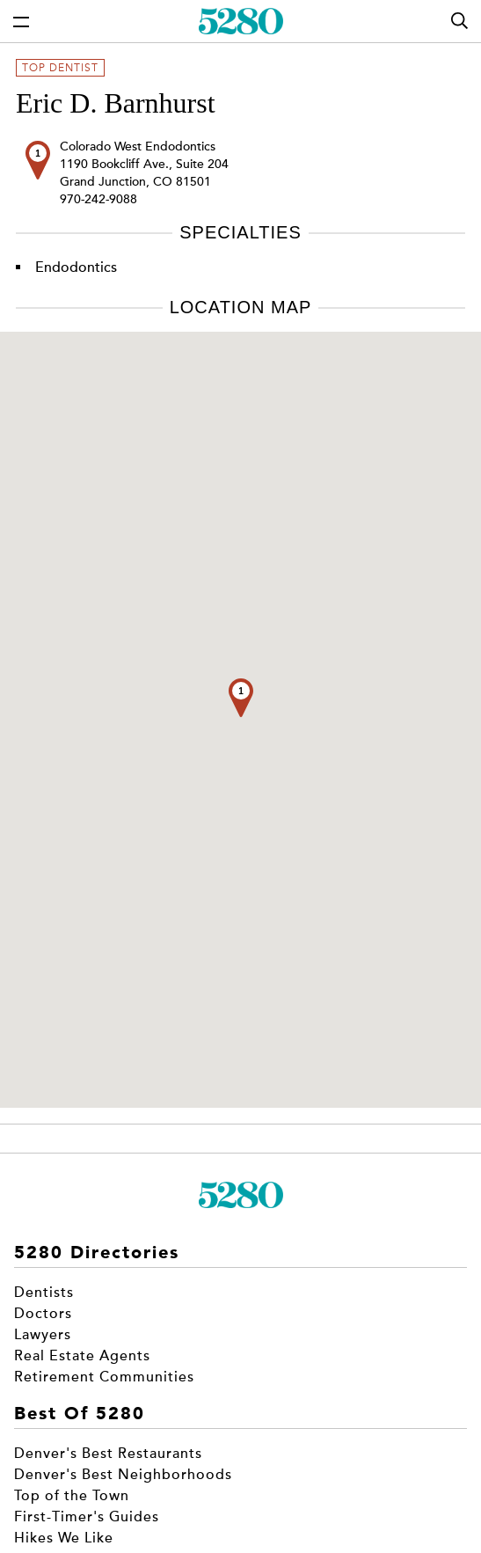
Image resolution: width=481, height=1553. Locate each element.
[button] (241, 698)
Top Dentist (60, 68)
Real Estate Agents (82, 1356)
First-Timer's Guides (86, 1517)
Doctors (43, 1313)
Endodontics (76, 267)
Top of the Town (71, 1496)
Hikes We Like (63, 1538)
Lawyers (42, 1335)
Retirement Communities (104, 1377)
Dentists (44, 1292)
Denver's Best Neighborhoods (123, 1474)
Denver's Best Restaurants (108, 1453)
